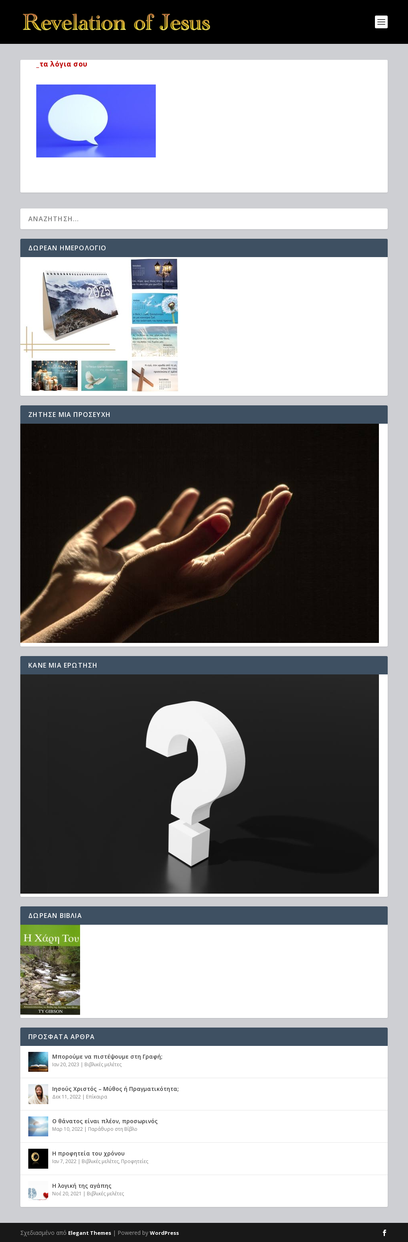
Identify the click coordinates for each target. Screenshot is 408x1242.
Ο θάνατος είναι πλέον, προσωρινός (105, 1121)
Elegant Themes (89, 1232)
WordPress (164, 1232)
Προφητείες (134, 1161)
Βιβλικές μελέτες (103, 1064)
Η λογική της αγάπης (82, 1185)
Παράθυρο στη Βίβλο (112, 1129)
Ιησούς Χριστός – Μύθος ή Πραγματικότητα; (115, 1089)
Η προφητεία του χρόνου (88, 1153)
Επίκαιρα (96, 1096)
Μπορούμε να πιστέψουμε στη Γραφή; (107, 1056)
